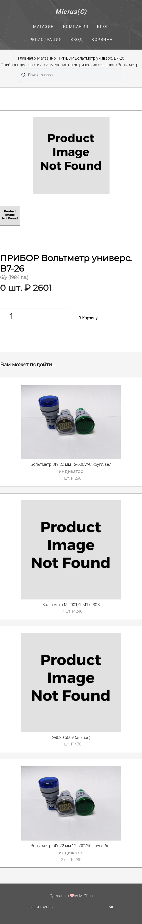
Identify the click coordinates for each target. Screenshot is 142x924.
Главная (25, 58)
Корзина (102, 39)
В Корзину (88, 318)
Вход (76, 39)
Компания (75, 26)
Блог (103, 26)
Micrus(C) (71, 11)
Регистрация (46, 39)
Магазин (43, 26)
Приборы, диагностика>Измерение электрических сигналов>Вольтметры (71, 64)
